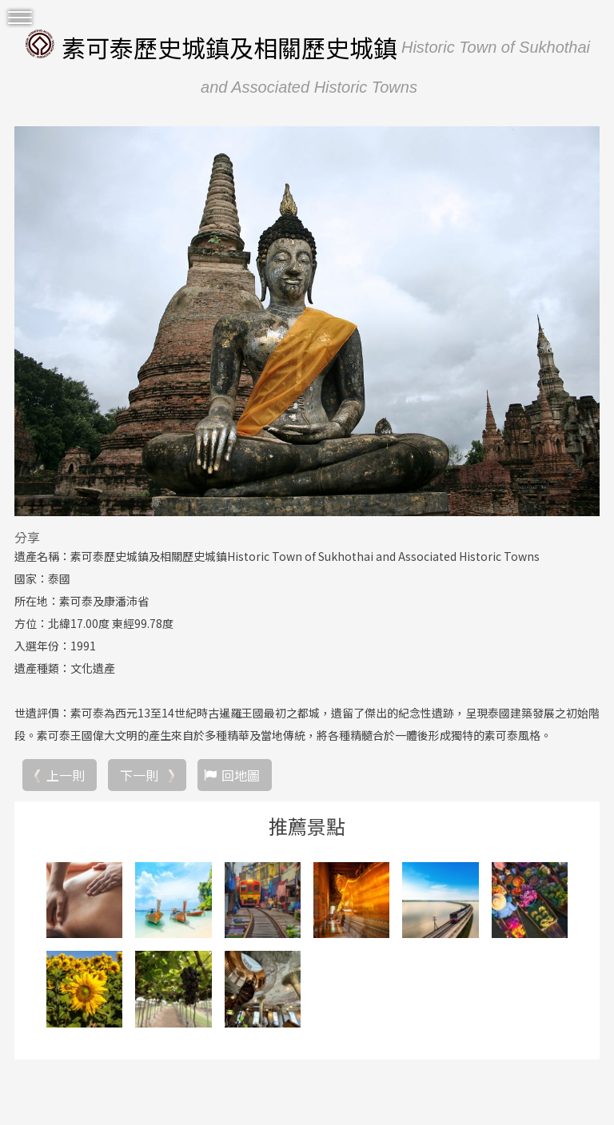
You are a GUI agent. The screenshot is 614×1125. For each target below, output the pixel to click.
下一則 (139, 775)
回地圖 (240, 775)
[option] (307, 321)
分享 (27, 537)
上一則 (65, 775)
